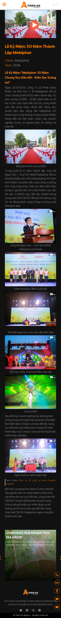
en (57, 5)
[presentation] (8, 31)
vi (53, 5)
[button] (24, 36)
